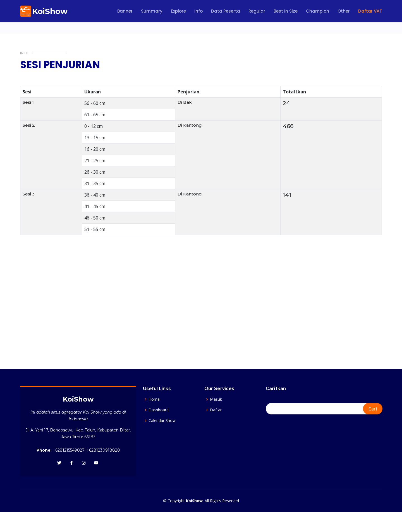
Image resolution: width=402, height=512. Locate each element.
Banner (125, 11)
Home (154, 399)
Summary (151, 11)
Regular (256, 11)
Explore (178, 11)
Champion (317, 11)
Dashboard (159, 410)
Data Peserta (225, 11)
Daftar (216, 410)
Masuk (216, 399)
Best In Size (286, 11)
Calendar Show (162, 421)
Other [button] (344, 11)
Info (198, 11)
